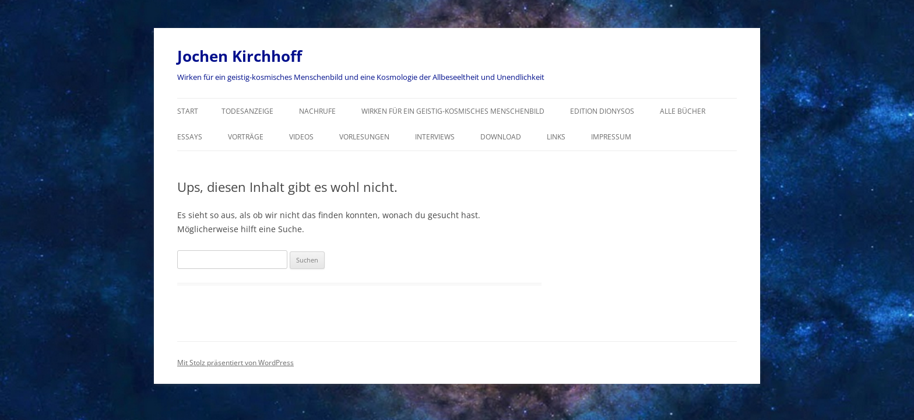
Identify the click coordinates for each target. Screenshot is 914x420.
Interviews (435, 137)
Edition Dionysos (602, 111)
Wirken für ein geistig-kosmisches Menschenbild (452, 111)
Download (500, 137)
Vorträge (245, 137)
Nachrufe (317, 111)
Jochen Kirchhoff (239, 56)
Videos (301, 137)
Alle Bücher (682, 111)
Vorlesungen (364, 137)
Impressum (611, 137)
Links (556, 137)
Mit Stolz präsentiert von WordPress (235, 363)
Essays (189, 137)
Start (187, 111)
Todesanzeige (247, 111)
